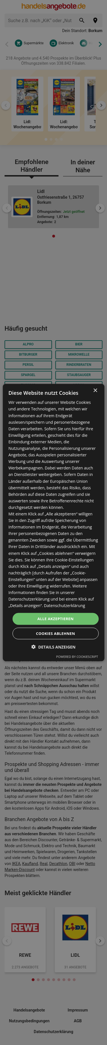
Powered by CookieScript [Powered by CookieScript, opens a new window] (77, 656)
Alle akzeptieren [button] (55, 618)
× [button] (95, 391)
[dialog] (53, 522)
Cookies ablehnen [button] (55, 633)
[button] (53, 646)
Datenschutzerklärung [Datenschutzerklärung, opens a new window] (64, 605)
